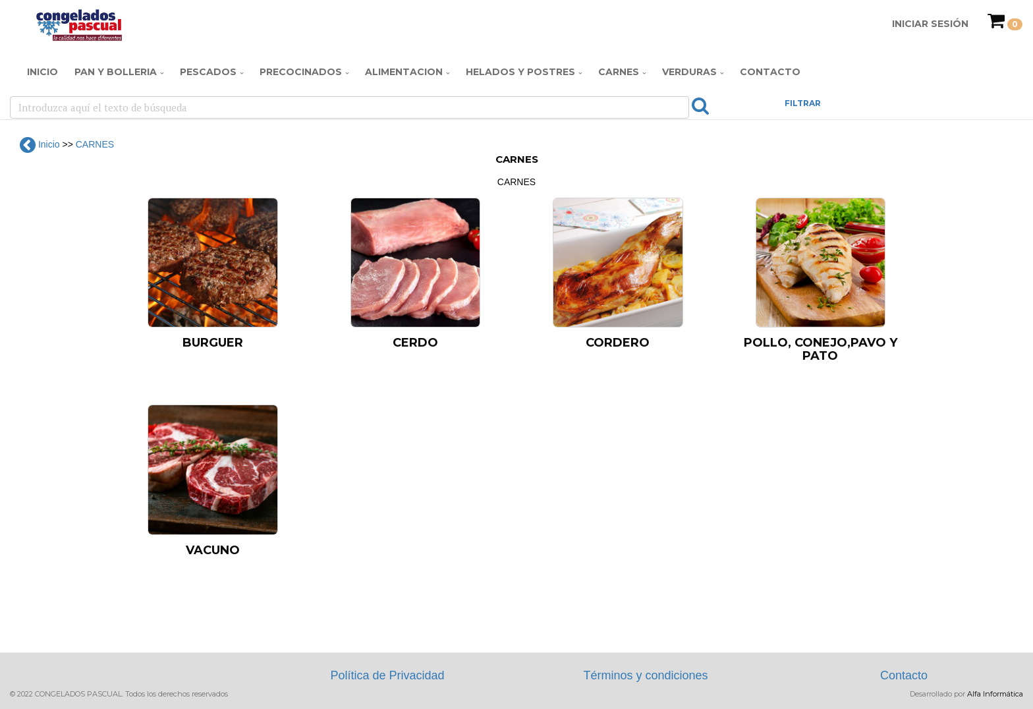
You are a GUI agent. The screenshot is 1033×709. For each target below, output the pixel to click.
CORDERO (618, 342)
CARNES (618, 72)
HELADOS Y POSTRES (520, 72)
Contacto (770, 72)
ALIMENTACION (404, 72)
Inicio (42, 72)
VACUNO (213, 550)
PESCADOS (208, 72)
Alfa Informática (995, 693)
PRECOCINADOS (301, 72)
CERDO (415, 342)
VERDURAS (689, 72)
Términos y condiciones (645, 675)
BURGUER (212, 342)
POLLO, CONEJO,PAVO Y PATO (820, 349)
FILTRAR (803, 103)
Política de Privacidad (387, 675)
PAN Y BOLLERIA (115, 72)
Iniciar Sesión (930, 24)
